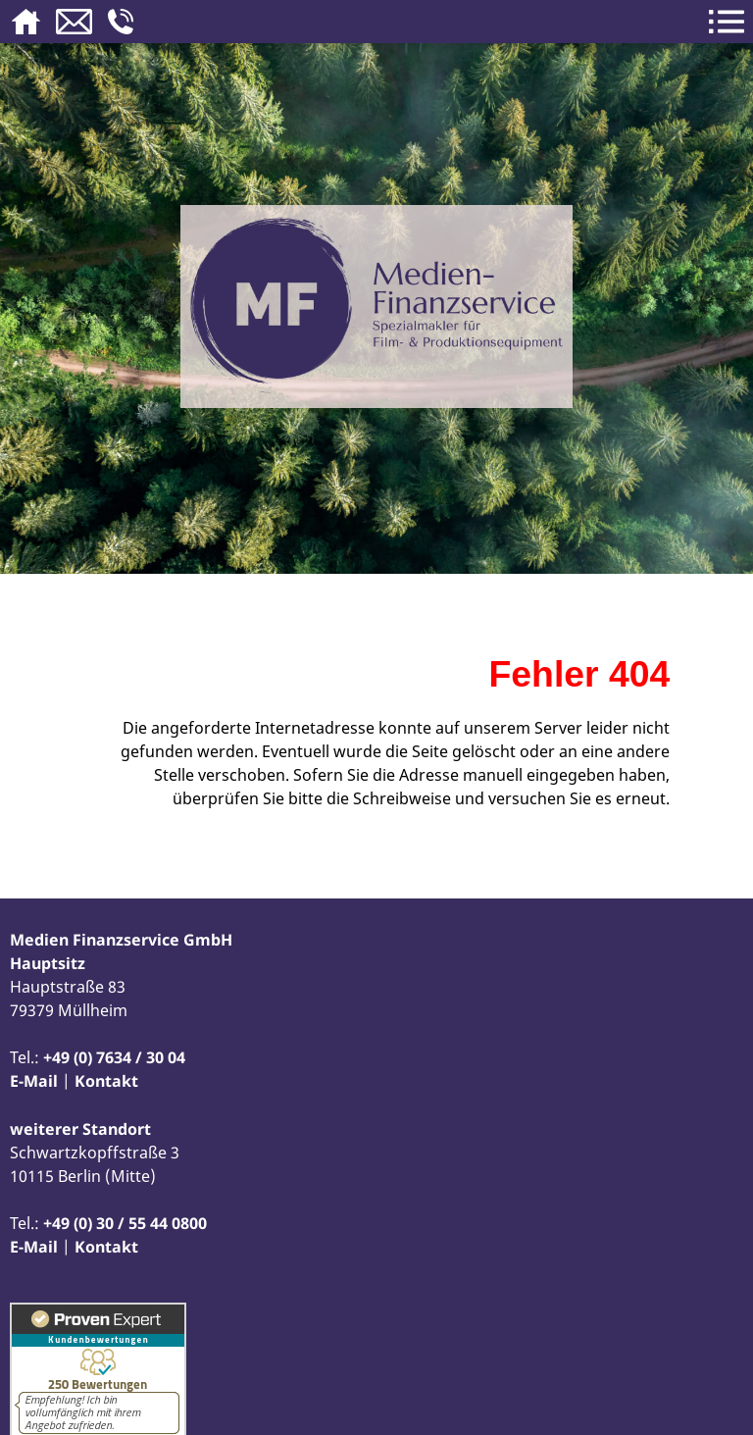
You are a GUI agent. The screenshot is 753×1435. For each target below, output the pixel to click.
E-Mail (34, 1081)
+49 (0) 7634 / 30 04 (114, 1057)
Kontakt (106, 1081)
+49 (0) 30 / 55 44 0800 (125, 1223)
